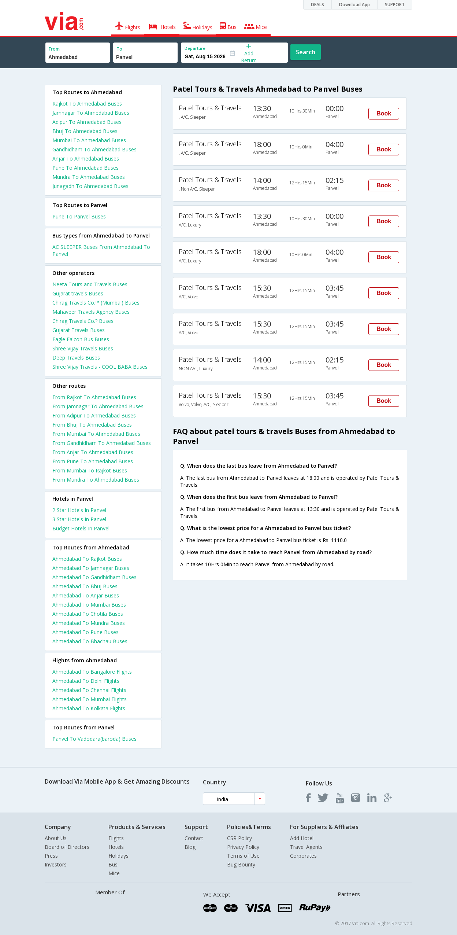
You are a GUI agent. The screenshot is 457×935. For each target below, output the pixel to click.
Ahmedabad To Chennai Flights (89, 689)
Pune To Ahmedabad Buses (85, 167)
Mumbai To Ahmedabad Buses (89, 140)
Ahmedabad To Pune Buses (85, 632)
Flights (116, 838)
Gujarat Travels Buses (78, 330)
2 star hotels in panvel (79, 510)
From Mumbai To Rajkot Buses (89, 470)
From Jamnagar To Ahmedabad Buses (98, 406)
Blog (190, 846)
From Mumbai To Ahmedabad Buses (96, 433)
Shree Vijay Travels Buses (82, 348)
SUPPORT (395, 4)
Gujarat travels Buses (77, 293)
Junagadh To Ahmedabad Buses (90, 186)
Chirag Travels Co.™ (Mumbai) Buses (96, 302)
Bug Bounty (241, 864)
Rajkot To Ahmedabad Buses (87, 103)
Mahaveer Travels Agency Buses (91, 311)
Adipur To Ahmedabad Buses (87, 121)
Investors (56, 864)
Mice (114, 873)
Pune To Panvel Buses (79, 216)
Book (383, 113)
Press (51, 855)
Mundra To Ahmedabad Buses (88, 176)
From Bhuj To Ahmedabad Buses (92, 424)
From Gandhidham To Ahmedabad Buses (101, 442)
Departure (195, 48)
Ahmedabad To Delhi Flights (85, 680)
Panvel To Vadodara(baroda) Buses (94, 738)
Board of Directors (67, 846)
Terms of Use (243, 855)
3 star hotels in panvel (79, 519)
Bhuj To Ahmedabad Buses (85, 131)
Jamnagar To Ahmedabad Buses (90, 112)
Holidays (118, 855)
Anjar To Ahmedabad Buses (85, 158)
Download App (354, 4)
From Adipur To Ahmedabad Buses (94, 415)
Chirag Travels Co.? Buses (83, 320)
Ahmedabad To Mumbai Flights (89, 699)
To (119, 49)
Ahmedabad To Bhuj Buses (85, 586)
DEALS (317, 4)
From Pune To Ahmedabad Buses (92, 461)
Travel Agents (306, 846)
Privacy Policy (243, 846)
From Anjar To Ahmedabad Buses (92, 452)
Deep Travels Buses (76, 357)
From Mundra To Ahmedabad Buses (95, 479)
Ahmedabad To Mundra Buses (88, 622)
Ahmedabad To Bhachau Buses (89, 641)
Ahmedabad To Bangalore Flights (92, 671)
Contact (194, 838)
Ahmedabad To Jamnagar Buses (90, 567)
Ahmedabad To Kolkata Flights (88, 708)
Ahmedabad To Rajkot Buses (87, 558)
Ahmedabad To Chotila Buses (87, 613)
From (54, 49)
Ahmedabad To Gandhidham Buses (94, 577)
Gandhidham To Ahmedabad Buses (94, 149)
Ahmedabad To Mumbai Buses (89, 604)
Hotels (116, 846)
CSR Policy (239, 838)
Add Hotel (301, 838)
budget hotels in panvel (80, 528)
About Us (56, 838)
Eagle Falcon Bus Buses (80, 339)
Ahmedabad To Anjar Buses (85, 595)
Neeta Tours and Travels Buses (89, 284)
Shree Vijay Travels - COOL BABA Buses (100, 366)
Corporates (303, 855)
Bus (113, 864)
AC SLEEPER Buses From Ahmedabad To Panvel (101, 250)
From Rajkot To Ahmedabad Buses (94, 397)
